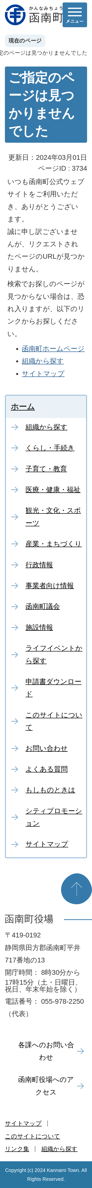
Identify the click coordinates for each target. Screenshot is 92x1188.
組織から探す (43, 361)
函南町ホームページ (53, 348)
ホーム (23, 406)
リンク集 (17, 1148)
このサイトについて (32, 1136)
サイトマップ (43, 373)
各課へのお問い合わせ (46, 1051)
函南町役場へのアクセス (46, 1086)
